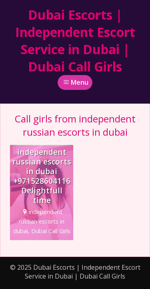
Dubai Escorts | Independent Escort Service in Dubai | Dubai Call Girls (75, 40)
